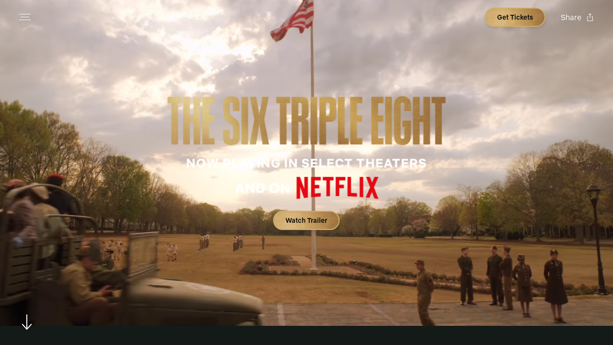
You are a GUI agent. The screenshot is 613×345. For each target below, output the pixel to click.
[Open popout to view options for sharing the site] (577, 17)
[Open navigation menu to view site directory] (25, 17)
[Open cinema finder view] (515, 17)
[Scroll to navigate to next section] (27, 322)
